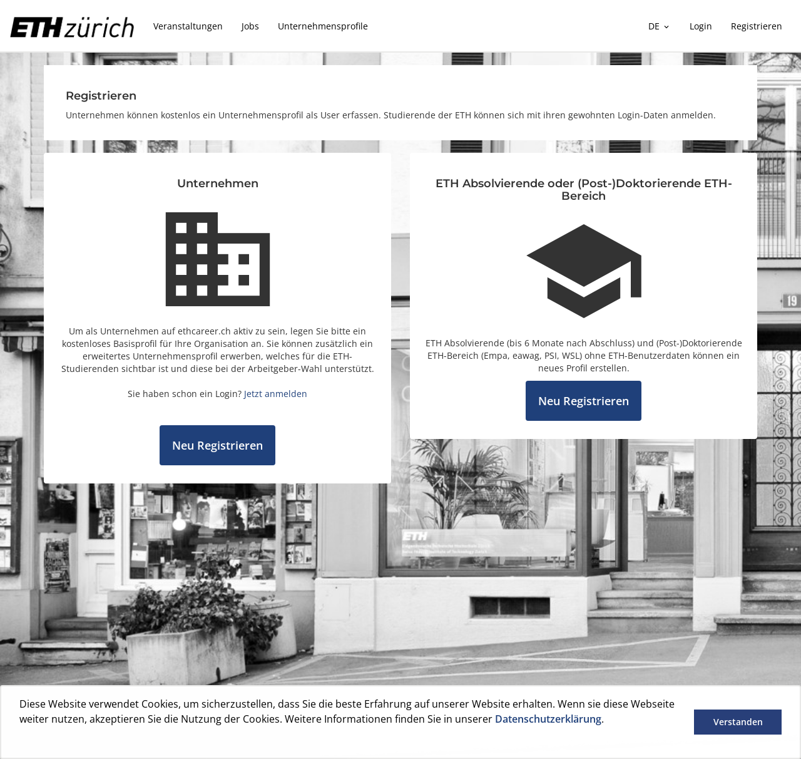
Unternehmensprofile (323, 26)
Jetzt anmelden (275, 394)
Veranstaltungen (188, 26)
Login (701, 26)
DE (659, 26)
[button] (21, 742)
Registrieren (756, 26)
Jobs (250, 26)
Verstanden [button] (738, 722)
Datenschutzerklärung (548, 719)
